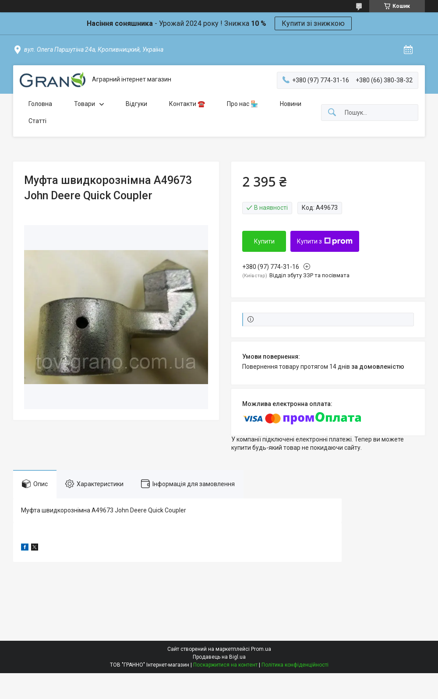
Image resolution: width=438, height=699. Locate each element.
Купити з (325, 241)
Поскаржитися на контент (225, 665)
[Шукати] (332, 113)
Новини (290, 103)
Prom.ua (261, 649)
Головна (40, 103)
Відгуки (136, 103)
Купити (264, 241)
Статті (37, 120)
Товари (84, 103)
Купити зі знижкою (313, 23)
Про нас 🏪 (242, 103)
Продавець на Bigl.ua (219, 657)
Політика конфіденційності (294, 665)
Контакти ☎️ (187, 103)
